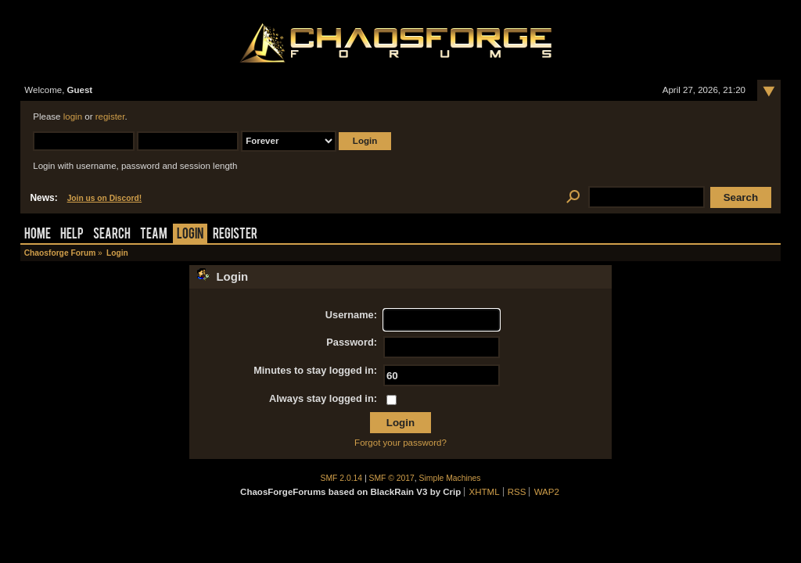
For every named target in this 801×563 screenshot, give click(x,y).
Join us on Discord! (104, 198)
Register (235, 235)
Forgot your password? (400, 442)
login (72, 116)
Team (153, 235)
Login (190, 235)
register (110, 116)
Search (112, 235)
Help (72, 235)
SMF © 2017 (392, 478)
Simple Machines (450, 478)
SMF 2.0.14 (342, 478)
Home (37, 235)
